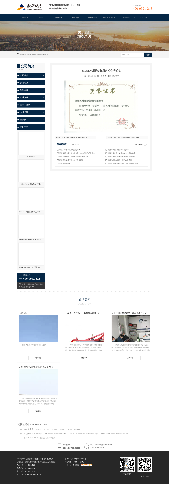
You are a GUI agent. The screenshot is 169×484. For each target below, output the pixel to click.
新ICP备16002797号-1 (79, 459)
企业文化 (24, 97)
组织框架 (24, 90)
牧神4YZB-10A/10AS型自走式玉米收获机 (31, 267)
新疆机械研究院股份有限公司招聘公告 (121, 157)
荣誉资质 (45, 55)
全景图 (23, 119)
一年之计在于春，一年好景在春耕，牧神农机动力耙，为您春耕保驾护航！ (84, 313)
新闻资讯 (126, 18)
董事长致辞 (25, 105)
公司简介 (75, 18)
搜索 (148, 55)
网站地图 (68, 462)
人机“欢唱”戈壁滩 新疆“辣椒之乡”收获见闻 (38, 367)
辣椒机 (54, 429)
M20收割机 (31, 156)
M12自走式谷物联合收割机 (31, 184)
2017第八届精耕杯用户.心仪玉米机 (126, 137)
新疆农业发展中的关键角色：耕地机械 (121, 153)
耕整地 (62, 429)
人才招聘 (24, 112)
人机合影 (23, 313)
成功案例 (84, 299)
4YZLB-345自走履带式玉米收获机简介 (31, 212)
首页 (29, 55)
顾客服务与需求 (109, 18)
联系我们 (143, 18)
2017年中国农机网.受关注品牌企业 (74, 137)
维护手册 (58, 18)
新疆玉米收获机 (65, 163)
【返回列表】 (139, 144)
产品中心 (41, 18)
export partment (74, 429)
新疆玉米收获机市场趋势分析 (69, 150)
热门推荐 (24, 127)
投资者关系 (92, 18)
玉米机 (38, 429)
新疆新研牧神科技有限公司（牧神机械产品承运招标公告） (77, 153)
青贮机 (46, 429)
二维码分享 (115, 76)
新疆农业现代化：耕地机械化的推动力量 (73, 157)
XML (82, 462)
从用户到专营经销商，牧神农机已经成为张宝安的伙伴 (131, 313)
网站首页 (24, 18)
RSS (76, 462)
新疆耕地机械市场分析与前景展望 (71, 160)
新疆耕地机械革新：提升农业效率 (120, 160)
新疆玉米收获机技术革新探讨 (118, 150)
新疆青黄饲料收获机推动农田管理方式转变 (123, 163)
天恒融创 (76, 465)
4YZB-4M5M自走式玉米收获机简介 (31, 239)
